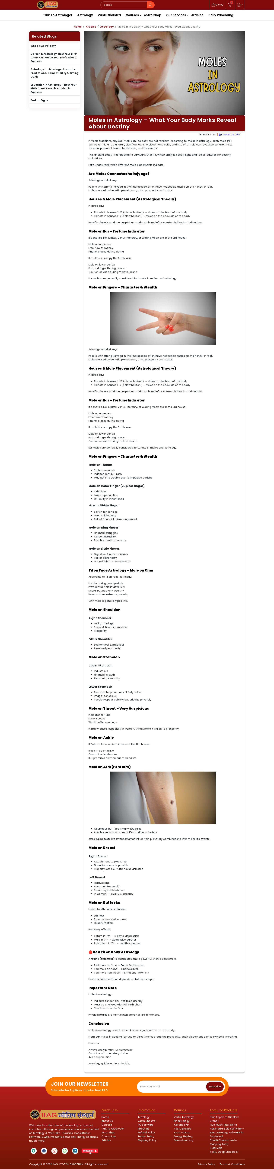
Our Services (176, 15)
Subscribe (215, 1086)
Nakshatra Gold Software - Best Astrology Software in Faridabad (227, 1132)
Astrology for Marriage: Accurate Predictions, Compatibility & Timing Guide (55, 73)
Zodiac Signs (39, 100)
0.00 (217, 5)
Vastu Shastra (109, 15)
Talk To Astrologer (57, 15)
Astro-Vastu (181, 1132)
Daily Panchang (220, 15)
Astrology (85, 15)
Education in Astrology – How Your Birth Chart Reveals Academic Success (54, 88)
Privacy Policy (206, 1164)
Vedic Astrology (184, 1117)
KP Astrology (182, 1121)
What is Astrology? (43, 46)
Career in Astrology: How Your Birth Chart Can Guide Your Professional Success (54, 57)
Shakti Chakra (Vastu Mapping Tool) (223, 1142)
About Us (107, 1121)
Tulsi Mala (216, 1148)
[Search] (123, 4)
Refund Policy (146, 1132)
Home (78, 26)
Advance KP (181, 1125)
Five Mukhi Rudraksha (223, 1125)
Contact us (108, 1136)
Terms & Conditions (232, 1164)
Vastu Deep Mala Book (224, 1152)
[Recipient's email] (172, 1086)
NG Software (146, 1125)
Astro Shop (152, 15)
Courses (132, 15)
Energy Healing (183, 1136)
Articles (197, 15)
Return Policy (146, 1136)
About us (143, 1128)
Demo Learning (183, 1140)
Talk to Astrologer (112, 1128)
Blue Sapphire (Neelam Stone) (224, 1119)
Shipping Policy (147, 1140)
